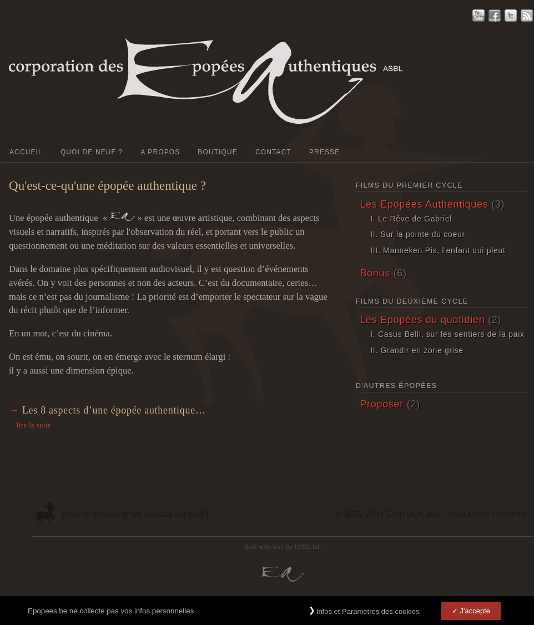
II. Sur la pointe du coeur (417, 234)
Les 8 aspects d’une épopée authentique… (114, 410)
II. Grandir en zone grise (417, 350)
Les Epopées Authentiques (424, 204)
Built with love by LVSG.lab (282, 547)
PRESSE (324, 152)
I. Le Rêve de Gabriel (411, 218)
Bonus (375, 273)
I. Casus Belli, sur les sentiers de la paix (447, 334)
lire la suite (34, 425)
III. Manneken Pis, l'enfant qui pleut (437, 250)
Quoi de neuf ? (92, 152)
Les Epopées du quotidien (422, 319)
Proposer (382, 404)
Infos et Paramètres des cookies (368, 615)
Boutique (218, 152)
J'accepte (475, 614)
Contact (273, 152)
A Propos (160, 152)
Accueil (26, 152)
